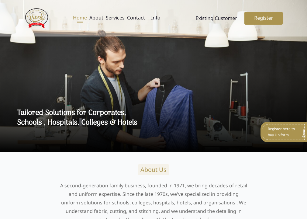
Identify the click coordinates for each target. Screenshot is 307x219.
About (96, 17)
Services (115, 17)
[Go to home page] (36, 18)
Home (80, 17)
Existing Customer (216, 18)
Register (263, 18)
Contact (136, 17)
